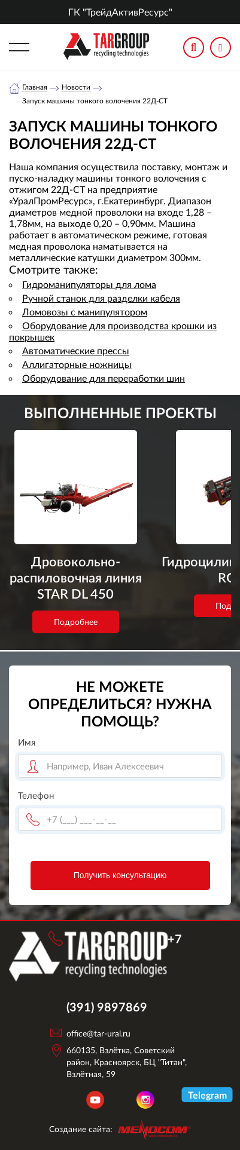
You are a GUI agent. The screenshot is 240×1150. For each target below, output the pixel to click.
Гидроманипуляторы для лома (89, 284)
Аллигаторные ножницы (77, 364)
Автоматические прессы (75, 350)
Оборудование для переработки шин (103, 378)
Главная (34, 87)
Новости (76, 87)
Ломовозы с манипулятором (84, 311)
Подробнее (76, 630)
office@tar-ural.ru (98, 1033)
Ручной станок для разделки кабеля (101, 297)
